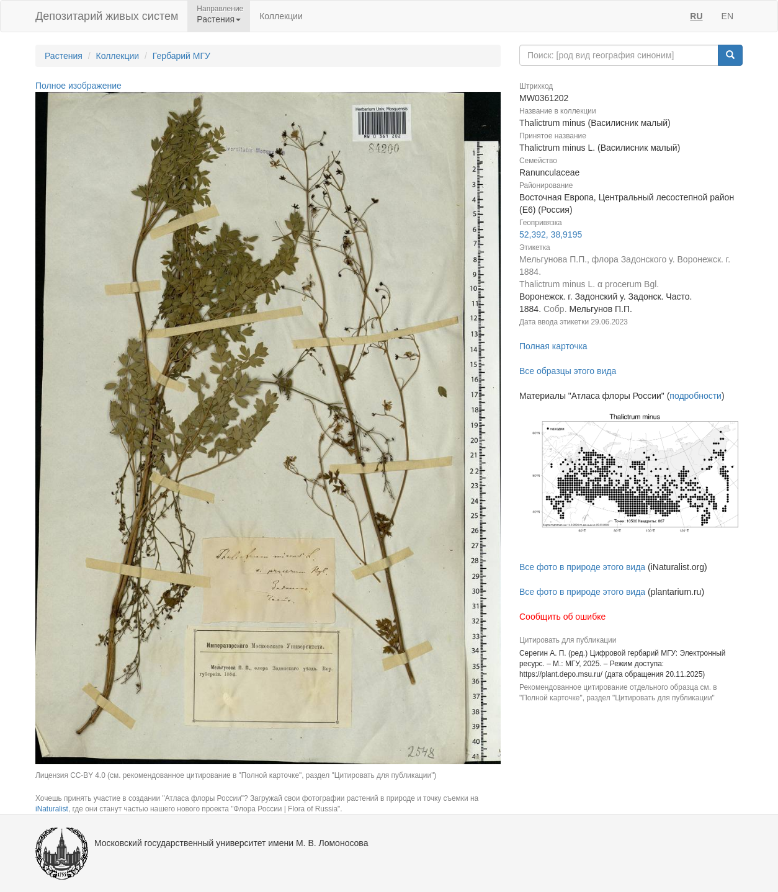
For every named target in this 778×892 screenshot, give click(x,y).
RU (696, 16)
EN (727, 16)
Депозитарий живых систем (106, 16)
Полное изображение (78, 86)
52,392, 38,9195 (550, 234)
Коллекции (281, 16)
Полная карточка (553, 346)
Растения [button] (219, 19)
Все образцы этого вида (567, 371)
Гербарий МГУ (181, 56)
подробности (695, 396)
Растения (64, 56)
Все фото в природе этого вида (582, 567)
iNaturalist (51, 809)
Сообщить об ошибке (562, 617)
